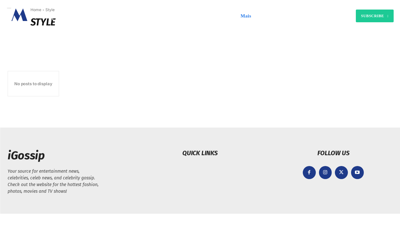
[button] (264, 16)
